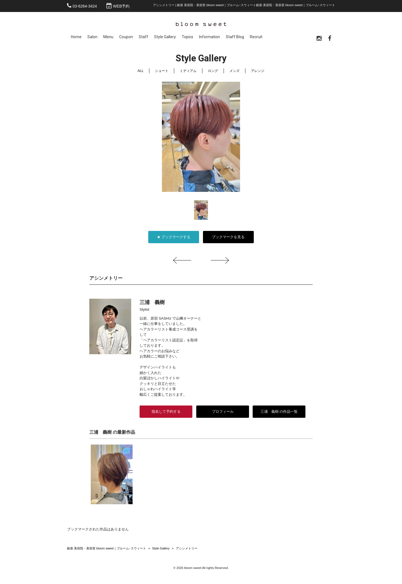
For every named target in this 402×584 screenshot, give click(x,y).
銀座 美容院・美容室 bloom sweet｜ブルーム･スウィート (106, 548)
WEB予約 (121, 6)
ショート (161, 71)
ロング (213, 71)
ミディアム (188, 71)
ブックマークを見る (228, 237)
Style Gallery (160, 548)
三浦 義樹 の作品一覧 (279, 411)
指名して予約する (166, 411)
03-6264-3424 (85, 6)
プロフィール (222, 411)
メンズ (234, 71)
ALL (140, 71)
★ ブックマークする (174, 237)
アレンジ (257, 71)
